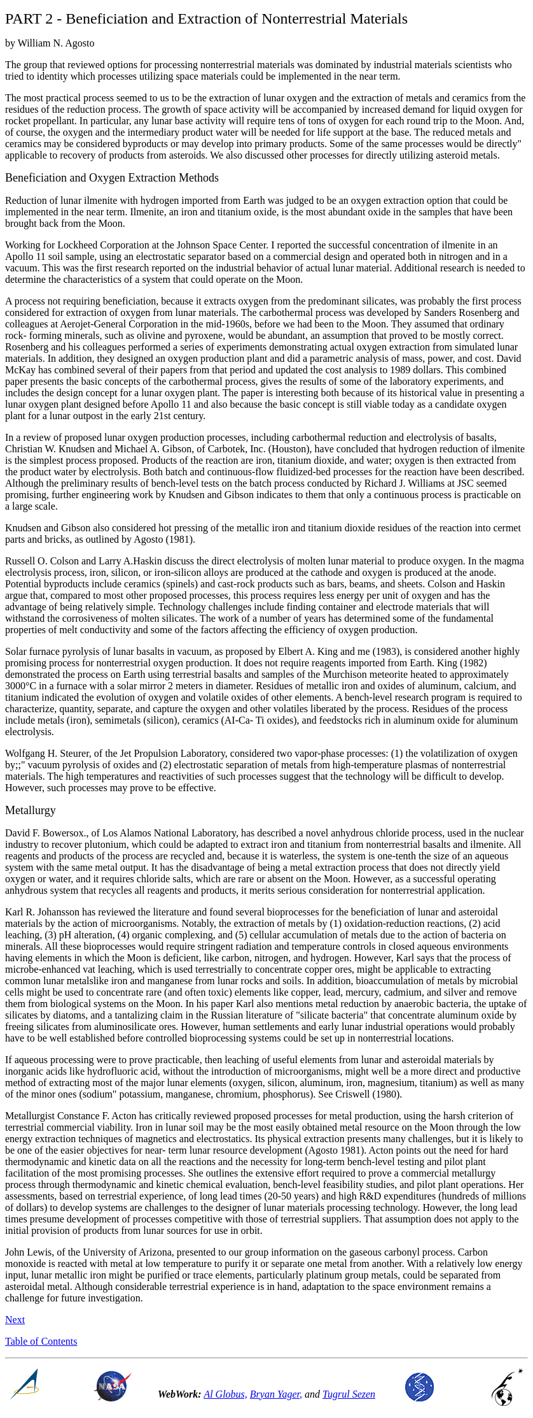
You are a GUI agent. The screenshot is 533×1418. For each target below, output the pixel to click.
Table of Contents (41, 1341)
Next (15, 1319)
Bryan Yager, (276, 1394)
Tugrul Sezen (348, 1394)
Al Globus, (225, 1394)
